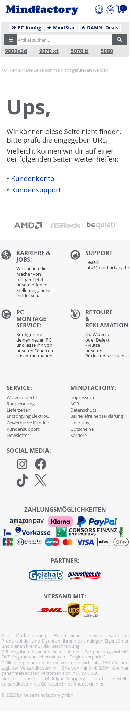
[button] (10, 39)
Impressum (82, 397)
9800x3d (16, 51)
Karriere (78, 435)
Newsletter (18, 435)
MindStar (61, 28)
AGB (74, 403)
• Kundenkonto (30, 178)
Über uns (79, 423)
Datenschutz (83, 410)
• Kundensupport (34, 190)
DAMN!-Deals (99, 28)
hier (100, 684)
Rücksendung (21, 403)
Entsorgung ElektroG (28, 416)
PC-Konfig (26, 28)
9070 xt (49, 51)
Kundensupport (23, 429)
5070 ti (80, 51)
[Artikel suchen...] (63, 39)
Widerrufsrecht (22, 397)
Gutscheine (82, 429)
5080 (107, 51)
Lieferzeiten (19, 410)
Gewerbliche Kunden (28, 423)
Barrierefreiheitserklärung (96, 416)
